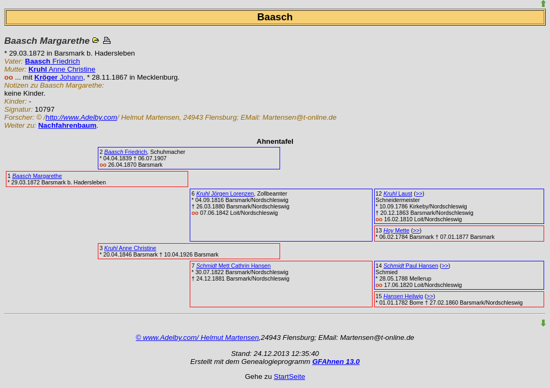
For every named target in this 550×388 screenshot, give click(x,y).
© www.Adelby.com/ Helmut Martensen (197, 337)
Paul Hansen (410, 265)
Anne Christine (61, 69)
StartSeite (289, 377)
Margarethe (37, 176)
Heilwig (403, 296)
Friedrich (52, 61)
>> (419, 193)
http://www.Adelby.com (81, 117)
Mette (396, 230)
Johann (58, 77)
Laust (397, 193)
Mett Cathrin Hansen (233, 265)
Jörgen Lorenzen (225, 193)
